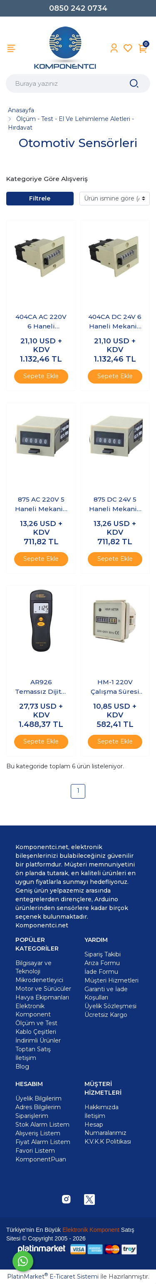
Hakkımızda (101, 1107)
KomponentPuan (40, 1159)
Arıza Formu (102, 963)
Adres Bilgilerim (38, 1107)
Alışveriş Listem (37, 1133)
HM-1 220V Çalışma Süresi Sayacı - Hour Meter (115, 687)
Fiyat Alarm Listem (42, 1142)
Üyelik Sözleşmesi (110, 1006)
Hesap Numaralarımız (105, 1129)
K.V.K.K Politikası (107, 1141)
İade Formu (101, 971)
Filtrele (39, 198)
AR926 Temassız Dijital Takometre (41, 687)
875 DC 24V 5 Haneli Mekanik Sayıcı (115, 504)
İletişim (94, 1116)
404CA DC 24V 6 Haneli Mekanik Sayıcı (114, 322)
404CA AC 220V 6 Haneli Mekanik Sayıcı (41, 322)
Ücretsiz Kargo (105, 1015)
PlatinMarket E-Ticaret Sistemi (53, 1276)
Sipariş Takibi (102, 954)
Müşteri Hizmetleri (111, 980)
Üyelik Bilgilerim (38, 1098)
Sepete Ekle (41, 376)
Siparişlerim (31, 1116)
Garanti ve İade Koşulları (106, 993)
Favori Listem (35, 1150)
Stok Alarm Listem (42, 1124)
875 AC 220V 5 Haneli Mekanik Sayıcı (41, 504)
